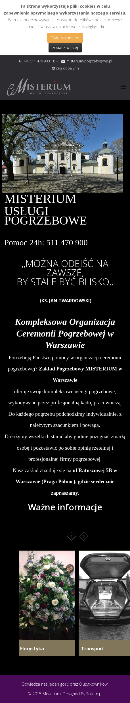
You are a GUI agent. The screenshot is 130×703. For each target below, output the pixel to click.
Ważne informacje (65, 507)
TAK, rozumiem (65, 37)
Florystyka (31, 648)
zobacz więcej (65, 47)
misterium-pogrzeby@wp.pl (89, 61)
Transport (91, 648)
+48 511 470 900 (36, 61)
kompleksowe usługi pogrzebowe (79, 391)
